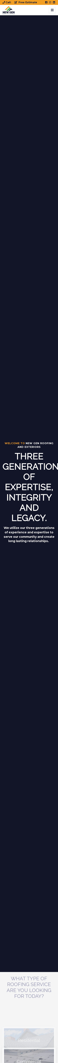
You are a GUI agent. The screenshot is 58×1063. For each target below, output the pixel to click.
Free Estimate (25, 2)
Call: (7, 2)
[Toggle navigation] (52, 10)
